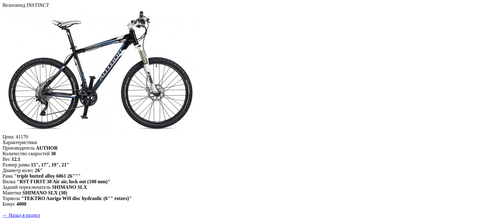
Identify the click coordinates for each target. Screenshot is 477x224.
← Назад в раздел (21, 215)
